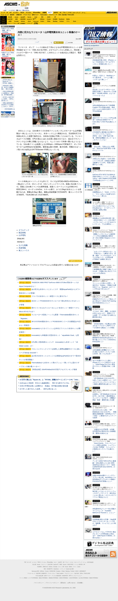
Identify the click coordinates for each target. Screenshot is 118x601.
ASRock (42, 19)
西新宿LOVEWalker (53, 578)
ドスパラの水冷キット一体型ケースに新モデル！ (50, 296)
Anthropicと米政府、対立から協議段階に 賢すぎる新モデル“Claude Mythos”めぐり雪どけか (55, 383)
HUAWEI (55, 19)
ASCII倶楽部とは (10, 109)
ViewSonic (61, 19)
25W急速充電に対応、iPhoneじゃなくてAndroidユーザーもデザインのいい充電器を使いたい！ (104, 62)
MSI (42, 17)
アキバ (65, 12)
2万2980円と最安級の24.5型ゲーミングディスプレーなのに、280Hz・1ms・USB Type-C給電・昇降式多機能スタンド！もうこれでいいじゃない (104, 136)
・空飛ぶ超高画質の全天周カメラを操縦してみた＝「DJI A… (7, 104)
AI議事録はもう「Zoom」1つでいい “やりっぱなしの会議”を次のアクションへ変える (104, 194)
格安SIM (12, 14)
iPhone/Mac (37, 12)
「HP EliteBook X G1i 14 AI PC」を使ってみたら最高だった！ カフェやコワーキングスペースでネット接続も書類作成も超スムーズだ (104, 381)
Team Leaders (59, 573)
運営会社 (63, 583)
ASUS (48, 17)
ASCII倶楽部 (112, 13)
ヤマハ (68, 21)
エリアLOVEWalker (33, 578)
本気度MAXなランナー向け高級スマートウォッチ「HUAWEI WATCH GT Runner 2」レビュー (104, 511)
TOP (25, 562)
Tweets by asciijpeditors (91, 45)
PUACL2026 (71, 14)
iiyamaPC (23, 17)
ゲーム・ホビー (25, 4)
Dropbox (42, 21)
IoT (11, 12)
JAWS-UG (45, 566)
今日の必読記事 (39, 575)
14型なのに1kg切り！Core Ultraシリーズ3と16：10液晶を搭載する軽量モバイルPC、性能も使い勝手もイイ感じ (104, 161)
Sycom (29, 17)
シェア (37, 42)
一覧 (51, 42)
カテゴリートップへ (75, 261)
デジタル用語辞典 (56, 575)
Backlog (55, 21)
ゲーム (83, 12)
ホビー (50, 12)
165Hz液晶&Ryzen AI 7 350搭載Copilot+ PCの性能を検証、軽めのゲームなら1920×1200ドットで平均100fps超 (104, 108)
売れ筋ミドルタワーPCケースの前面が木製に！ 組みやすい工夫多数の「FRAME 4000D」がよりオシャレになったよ (104, 92)
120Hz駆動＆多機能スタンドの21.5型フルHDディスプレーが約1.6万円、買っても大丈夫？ (104, 352)
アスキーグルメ (27, 14)
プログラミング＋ (69, 573)
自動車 (44, 12)
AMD (16, 19)
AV (60, 12)
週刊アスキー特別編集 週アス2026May (8, 30)
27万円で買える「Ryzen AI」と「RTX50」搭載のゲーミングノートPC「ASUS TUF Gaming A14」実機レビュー (62, 380)
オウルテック (24, 230)
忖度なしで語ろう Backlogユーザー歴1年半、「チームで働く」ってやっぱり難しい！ (104, 77)
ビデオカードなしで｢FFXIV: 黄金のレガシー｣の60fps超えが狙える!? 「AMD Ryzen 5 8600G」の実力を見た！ (104, 535)
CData (48, 21)
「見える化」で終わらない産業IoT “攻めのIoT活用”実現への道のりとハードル (104, 148)
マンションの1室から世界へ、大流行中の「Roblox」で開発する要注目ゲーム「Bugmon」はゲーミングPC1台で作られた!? (104, 286)
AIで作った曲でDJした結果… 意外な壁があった (38, 389)
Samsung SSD (35, 571)
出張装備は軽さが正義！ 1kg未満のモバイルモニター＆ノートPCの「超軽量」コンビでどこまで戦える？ (104, 522)
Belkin (68, 19)
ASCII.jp (10, 4)
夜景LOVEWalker (63, 578)
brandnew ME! (36, 23)
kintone (23, 21)
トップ (3, 12)
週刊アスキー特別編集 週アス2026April (8, 54)
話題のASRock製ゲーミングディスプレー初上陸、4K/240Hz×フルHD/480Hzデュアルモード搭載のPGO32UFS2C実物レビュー (104, 478)
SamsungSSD (34, 19)
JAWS (9, 21)
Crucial (49, 19)
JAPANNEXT (22, 23)
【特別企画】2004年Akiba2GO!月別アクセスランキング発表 (54, 369)
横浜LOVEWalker (43, 578)
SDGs (59, 14)
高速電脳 (22, 248)
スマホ (69, 12)
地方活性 (64, 14)
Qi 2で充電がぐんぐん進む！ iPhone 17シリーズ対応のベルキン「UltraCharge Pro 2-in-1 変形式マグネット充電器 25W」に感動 (104, 364)
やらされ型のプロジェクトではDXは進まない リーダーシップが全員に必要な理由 (104, 208)
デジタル (28, 12)
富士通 (10, 17)
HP (55, 17)
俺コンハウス (24, 250)
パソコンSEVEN (35, 17)
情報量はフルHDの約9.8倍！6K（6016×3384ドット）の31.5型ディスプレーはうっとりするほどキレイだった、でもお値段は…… (104, 221)
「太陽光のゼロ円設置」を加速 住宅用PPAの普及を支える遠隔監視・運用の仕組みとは (104, 431)
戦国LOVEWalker (93, 578)
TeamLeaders (43, 14)
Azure (29, 21)
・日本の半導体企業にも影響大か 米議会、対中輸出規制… (7, 93)
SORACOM (52, 571)
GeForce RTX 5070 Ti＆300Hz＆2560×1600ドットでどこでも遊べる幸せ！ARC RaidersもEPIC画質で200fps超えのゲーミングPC (104, 177)
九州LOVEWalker (73, 578)
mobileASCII (65, 575)
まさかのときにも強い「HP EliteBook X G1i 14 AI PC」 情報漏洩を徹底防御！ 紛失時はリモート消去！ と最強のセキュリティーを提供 (104, 413)
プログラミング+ (53, 14)
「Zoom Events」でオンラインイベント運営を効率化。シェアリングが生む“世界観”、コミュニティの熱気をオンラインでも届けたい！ (104, 447)
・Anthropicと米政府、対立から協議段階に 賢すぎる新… (7, 87)
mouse (16, 17)
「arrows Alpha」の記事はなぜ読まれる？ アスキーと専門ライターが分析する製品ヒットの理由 (104, 326)
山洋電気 (22, 235)
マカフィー (10, 23)
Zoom (74, 21)
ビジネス (15, 12)
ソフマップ (29, 23)
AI (7, 12)
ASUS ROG (22, 19)
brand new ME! (70, 569)
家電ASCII (19, 14)
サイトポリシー (39, 583)
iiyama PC (56, 564)
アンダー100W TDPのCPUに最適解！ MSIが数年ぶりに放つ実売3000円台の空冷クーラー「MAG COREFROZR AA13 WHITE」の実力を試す (104, 465)
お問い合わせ (71, 583)
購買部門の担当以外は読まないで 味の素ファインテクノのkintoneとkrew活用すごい (105, 339)
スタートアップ (76, 12)
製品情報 (22, 233)
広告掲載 (79, 583)
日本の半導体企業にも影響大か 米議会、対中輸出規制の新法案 (44, 386)
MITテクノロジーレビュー (75, 575)
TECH (22, 12)
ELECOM (10, 19)
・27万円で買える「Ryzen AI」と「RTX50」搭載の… (7, 81)
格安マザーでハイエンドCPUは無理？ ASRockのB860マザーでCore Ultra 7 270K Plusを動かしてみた (104, 121)
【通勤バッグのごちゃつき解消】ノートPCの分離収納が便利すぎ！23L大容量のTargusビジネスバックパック (104, 237)
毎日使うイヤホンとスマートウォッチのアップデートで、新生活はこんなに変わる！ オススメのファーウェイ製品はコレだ (104, 494)
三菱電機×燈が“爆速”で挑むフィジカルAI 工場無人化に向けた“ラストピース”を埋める (104, 271)
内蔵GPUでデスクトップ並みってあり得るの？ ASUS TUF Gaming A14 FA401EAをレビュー (104, 301)
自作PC (56, 12)
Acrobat (16, 21)
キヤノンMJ (16, 23)
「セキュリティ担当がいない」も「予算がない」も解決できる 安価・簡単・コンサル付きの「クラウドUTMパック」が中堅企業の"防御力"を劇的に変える (104, 255)
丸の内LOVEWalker (83, 578)
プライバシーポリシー (52, 583)
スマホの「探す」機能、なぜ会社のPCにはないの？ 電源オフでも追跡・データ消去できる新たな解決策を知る (104, 314)
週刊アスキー (35, 14)
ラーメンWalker (23, 578)
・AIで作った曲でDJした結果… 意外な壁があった (7, 98)
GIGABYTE (29, 19)
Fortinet (62, 21)
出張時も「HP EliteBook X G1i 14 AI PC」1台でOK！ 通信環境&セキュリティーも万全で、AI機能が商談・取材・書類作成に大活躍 (104, 397)
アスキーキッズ (4, 14)
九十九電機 (23, 245)
